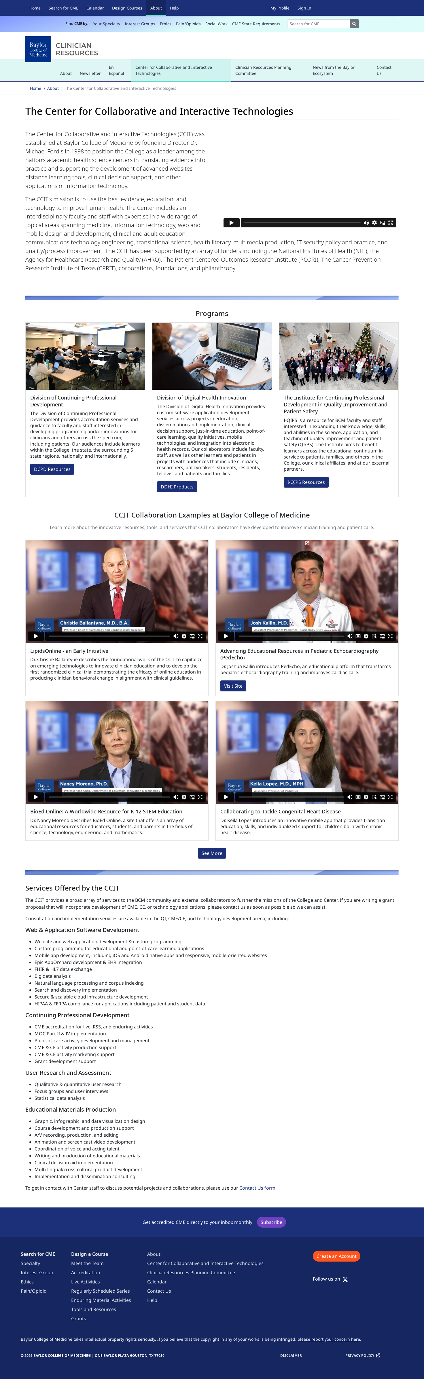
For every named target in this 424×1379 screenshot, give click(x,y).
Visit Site (233, 686)
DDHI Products (177, 487)
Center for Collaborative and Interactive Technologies (173, 72)
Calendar (95, 8)
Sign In (304, 8)
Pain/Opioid (34, 1291)
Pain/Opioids (188, 23)
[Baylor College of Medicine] (62, 49)
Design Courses (127, 8)
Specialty (30, 1263)
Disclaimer (291, 1355)
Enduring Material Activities (101, 1300)
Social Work (216, 23)
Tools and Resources (93, 1309)
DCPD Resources (52, 469)
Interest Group (37, 1272)
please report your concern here (329, 1339)
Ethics (165, 23)
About (158, 8)
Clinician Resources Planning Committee (263, 70)
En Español (116, 70)
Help (174, 8)
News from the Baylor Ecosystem (334, 70)
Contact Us (384, 70)
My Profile (279, 8)
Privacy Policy (359, 1355)
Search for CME (63, 8)
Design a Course (89, 1254)
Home (35, 8)
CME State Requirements (256, 23)
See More (212, 853)
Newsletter (90, 73)
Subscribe (271, 1222)
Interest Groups (140, 23)
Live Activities (85, 1282)
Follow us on (330, 1279)
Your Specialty (106, 23)
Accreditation (85, 1272)
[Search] (318, 23)
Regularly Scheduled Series (100, 1291)
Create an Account (337, 1256)
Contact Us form (257, 1188)
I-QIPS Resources (306, 482)
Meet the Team (87, 1263)
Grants (78, 1318)
